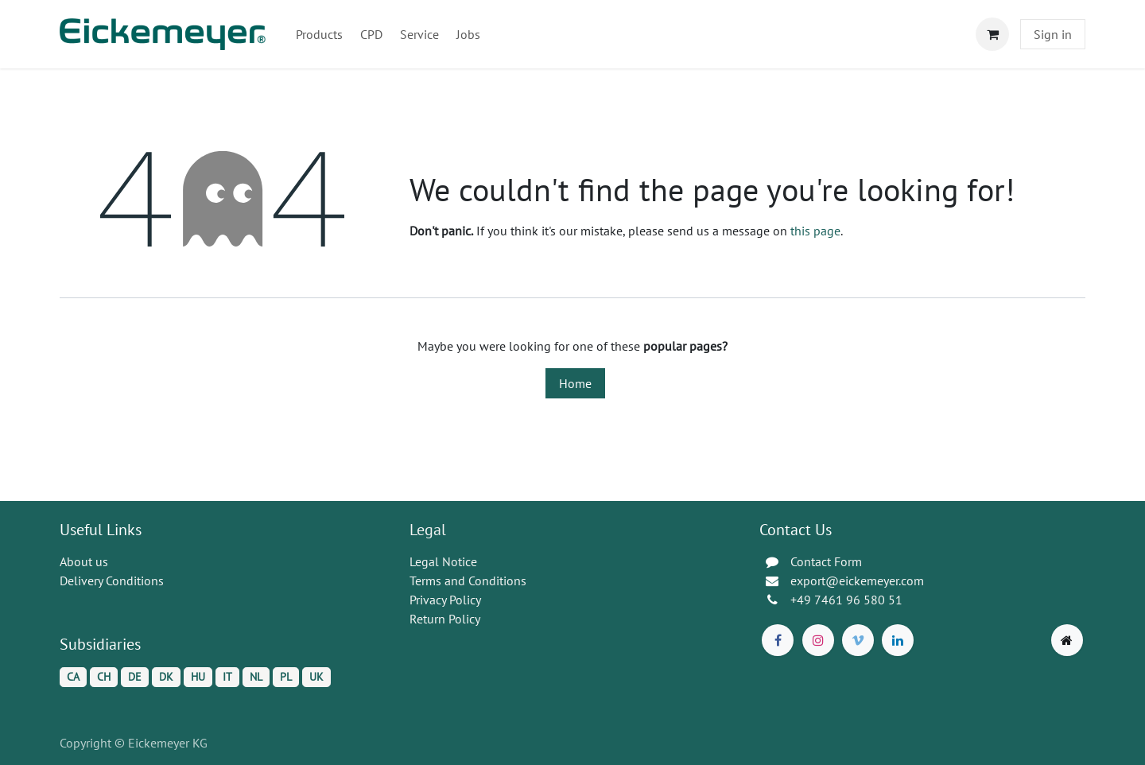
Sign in (1053, 34)
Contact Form (826, 561)
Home (575, 383)
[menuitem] (319, 34)
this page (815, 231)
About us (84, 561)
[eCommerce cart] (992, 34)
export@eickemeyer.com (857, 580)
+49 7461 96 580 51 (846, 600)
